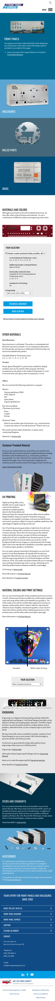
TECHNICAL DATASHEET (18, 303)
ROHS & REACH (18, 310)
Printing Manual (24, 573)
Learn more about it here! (12, 466)
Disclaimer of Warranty (40, 989)
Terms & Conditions (40, 993)
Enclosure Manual (14, 879)
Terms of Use (14, 993)
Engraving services (37, 759)
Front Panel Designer (15, 54)
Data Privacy (40, 997)
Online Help (16, 436)
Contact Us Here (21, 577)
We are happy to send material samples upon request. (23, 318)
